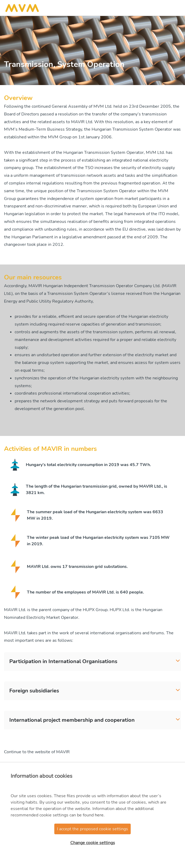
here (99, 815)
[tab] (92, 661)
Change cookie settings (92, 843)
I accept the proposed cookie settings (92, 829)
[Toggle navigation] (175, 8)
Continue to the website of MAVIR (37, 752)
